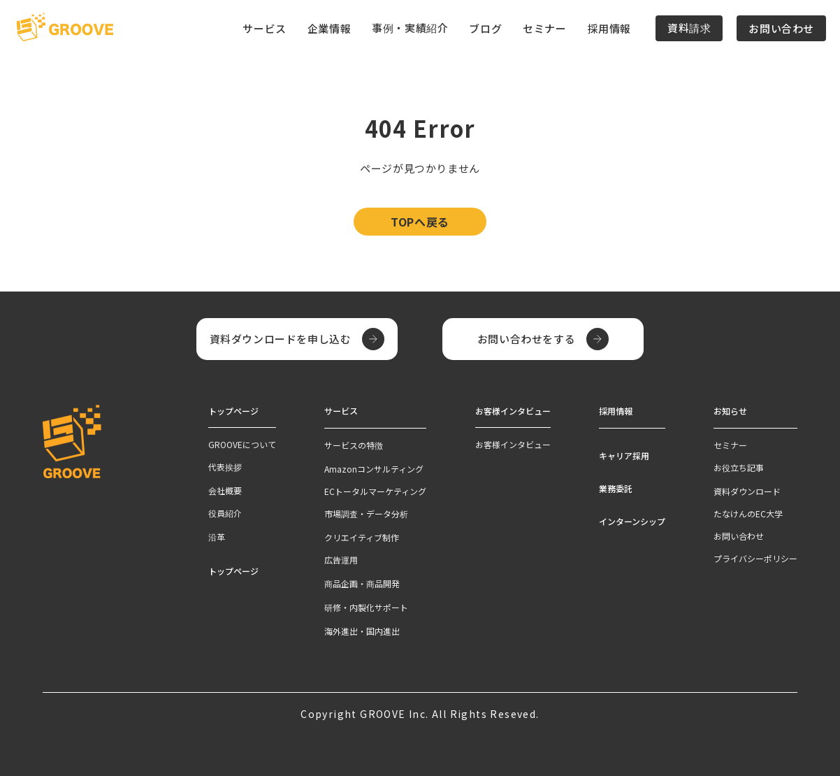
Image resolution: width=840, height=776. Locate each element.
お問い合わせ (781, 28)
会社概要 (225, 490)
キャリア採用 (624, 455)
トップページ (233, 571)
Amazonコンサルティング (373, 468)
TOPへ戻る (420, 221)
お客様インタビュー (513, 444)
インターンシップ (632, 520)
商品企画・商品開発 (362, 583)
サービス (341, 411)
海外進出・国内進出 (362, 630)
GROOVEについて (242, 444)
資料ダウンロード (747, 490)
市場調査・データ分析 (366, 513)
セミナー (544, 28)
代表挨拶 (225, 467)
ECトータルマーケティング (375, 490)
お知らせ (730, 411)
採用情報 (609, 28)
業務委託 (615, 488)
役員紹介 (225, 513)
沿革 (216, 537)
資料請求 (689, 27)
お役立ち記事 (739, 467)
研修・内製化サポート (366, 606)
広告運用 (341, 559)
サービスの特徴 (353, 444)
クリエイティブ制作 (361, 537)
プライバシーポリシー (755, 557)
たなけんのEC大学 (748, 513)
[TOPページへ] (64, 28)
